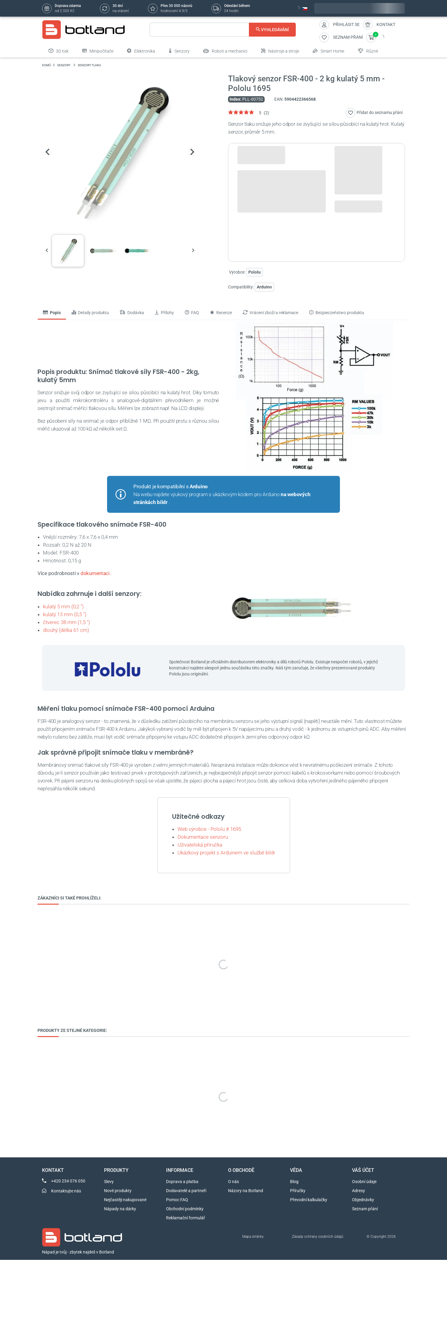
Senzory (179, 51)
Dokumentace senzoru (203, 837)
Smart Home (328, 51)
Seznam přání (365, 1208)
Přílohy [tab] (164, 312)
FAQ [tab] (192, 312)
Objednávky (363, 1199)
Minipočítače (97, 51)
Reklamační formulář (185, 1217)
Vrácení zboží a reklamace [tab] (270, 312)
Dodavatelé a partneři (186, 1190)
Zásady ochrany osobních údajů (317, 1236)
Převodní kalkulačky (308, 1199)
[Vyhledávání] (223, 30)
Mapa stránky (253, 1236)
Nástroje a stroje (280, 51)
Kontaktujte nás (66, 1191)
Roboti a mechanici (225, 51)
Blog (294, 1181)
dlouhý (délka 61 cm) (66, 630)
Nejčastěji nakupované (125, 1199)
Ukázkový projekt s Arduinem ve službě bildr (226, 853)
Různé (368, 51)
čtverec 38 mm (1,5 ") (66, 622)
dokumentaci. (95, 573)
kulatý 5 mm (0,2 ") (63, 606)
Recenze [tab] (221, 312)
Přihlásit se (346, 24)
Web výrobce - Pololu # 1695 (209, 829)
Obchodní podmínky (185, 1208)
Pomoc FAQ (177, 1199)
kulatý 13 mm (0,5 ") (64, 614)
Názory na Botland (245, 1190)
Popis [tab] (52, 312)
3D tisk (59, 51)
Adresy (358, 1190)
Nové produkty (118, 1190)
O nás (233, 1181)
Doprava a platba (182, 1181)
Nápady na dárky (120, 1208)
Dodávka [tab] (132, 312)
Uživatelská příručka (200, 845)
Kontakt (386, 24)
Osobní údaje (364, 1181)
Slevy (109, 1181)
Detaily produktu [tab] (90, 312)
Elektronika (141, 51)
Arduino (264, 287)
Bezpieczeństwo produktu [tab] (336, 312)
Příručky (297, 1190)
